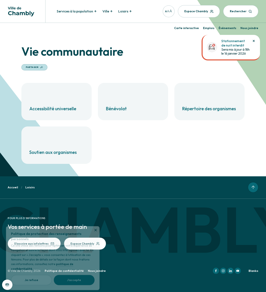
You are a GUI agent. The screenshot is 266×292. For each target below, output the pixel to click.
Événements (227, 28)
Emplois (208, 28)
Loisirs (30, 187)
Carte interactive (186, 28)
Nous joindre (249, 28)
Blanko (253, 271)
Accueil (13, 187)
